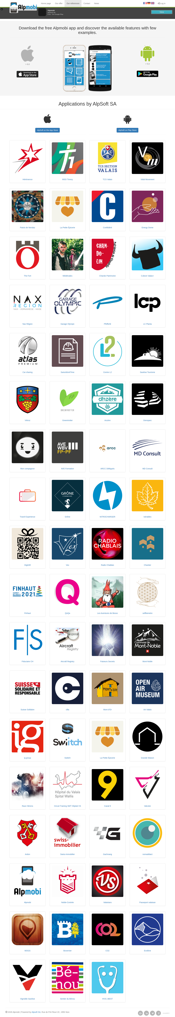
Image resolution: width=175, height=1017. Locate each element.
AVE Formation (67, 469)
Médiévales (67, 276)
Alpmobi (27, 902)
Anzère (107, 420)
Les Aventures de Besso (107, 613)
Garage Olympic (67, 324)
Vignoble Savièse (27, 999)
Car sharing (27, 372)
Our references (73, 3)
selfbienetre (147, 613)
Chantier (147, 565)
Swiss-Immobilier (67, 854)
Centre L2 (107, 372)
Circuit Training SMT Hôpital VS (67, 806)
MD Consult (147, 469)
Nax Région (28, 324)
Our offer (58, 3)
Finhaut (27, 613)
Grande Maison (147, 758)
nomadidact (147, 854)
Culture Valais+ (147, 276)
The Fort (27, 276)
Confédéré (107, 227)
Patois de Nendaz (27, 227)
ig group (27, 758)
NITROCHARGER (107, 517)
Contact (87, 3)
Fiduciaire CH (27, 661)
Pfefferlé (107, 324)
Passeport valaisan (147, 902)
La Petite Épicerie (67, 227)
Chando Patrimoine (107, 276)
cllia (67, 709)
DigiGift (27, 565)
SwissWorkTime (67, 372)
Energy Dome (147, 227)
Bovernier (67, 951)
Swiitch (68, 758)
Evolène (147, 951)
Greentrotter (67, 420)
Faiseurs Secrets (107, 661)
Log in (161, 3)
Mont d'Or (107, 709)
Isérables (147, 517)
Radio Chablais (107, 565)
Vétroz (27, 420)
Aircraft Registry (67, 661)
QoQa (67, 613)
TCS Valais (107, 179)
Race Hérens (27, 806)
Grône (67, 517)
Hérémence (27, 179)
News (96, 3)
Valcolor (147, 806)
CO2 (108, 951)
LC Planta (147, 324)
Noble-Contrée (67, 902)
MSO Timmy (67, 179)
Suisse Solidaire (27, 709)
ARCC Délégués (107, 469)
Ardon (27, 854)
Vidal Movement (147, 179)
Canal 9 (107, 806)
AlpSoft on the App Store (47, 130)
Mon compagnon (27, 469)
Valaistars (107, 902)
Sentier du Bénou (67, 999)
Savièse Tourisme (147, 372)
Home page (46, 3)
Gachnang (107, 854)
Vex (67, 565)
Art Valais (147, 709)
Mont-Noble (147, 661)
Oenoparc (147, 420)
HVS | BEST (107, 999)
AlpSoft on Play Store (127, 130)
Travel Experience (27, 517)
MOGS (27, 951)
